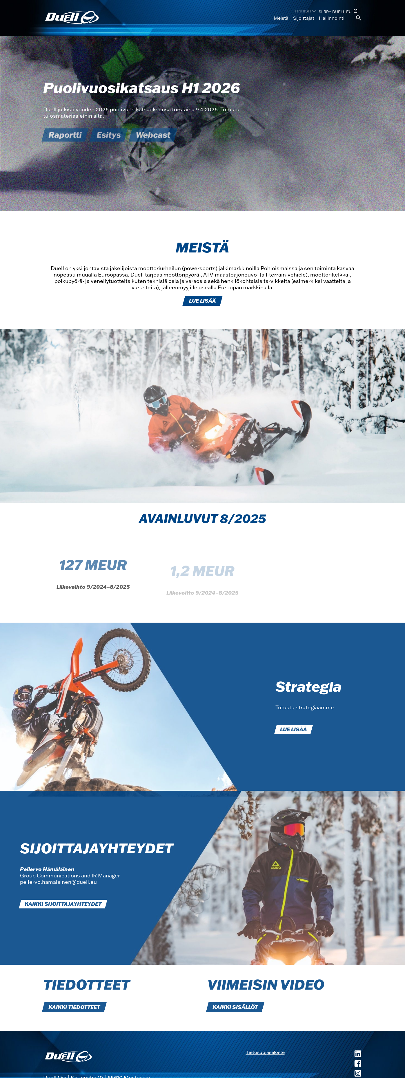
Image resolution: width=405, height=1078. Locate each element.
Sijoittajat (303, 18)
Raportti (64, 135)
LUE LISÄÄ (202, 301)
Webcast (153, 135)
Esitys (109, 135)
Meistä (281, 18)
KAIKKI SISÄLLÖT (235, 1007)
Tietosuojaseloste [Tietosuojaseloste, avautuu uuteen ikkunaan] (265, 1052)
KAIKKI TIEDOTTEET (74, 1007)
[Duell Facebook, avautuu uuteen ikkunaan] (323, 1064)
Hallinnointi (331, 18)
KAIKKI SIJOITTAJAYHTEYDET (63, 904)
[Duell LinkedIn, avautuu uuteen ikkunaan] (323, 1054)
